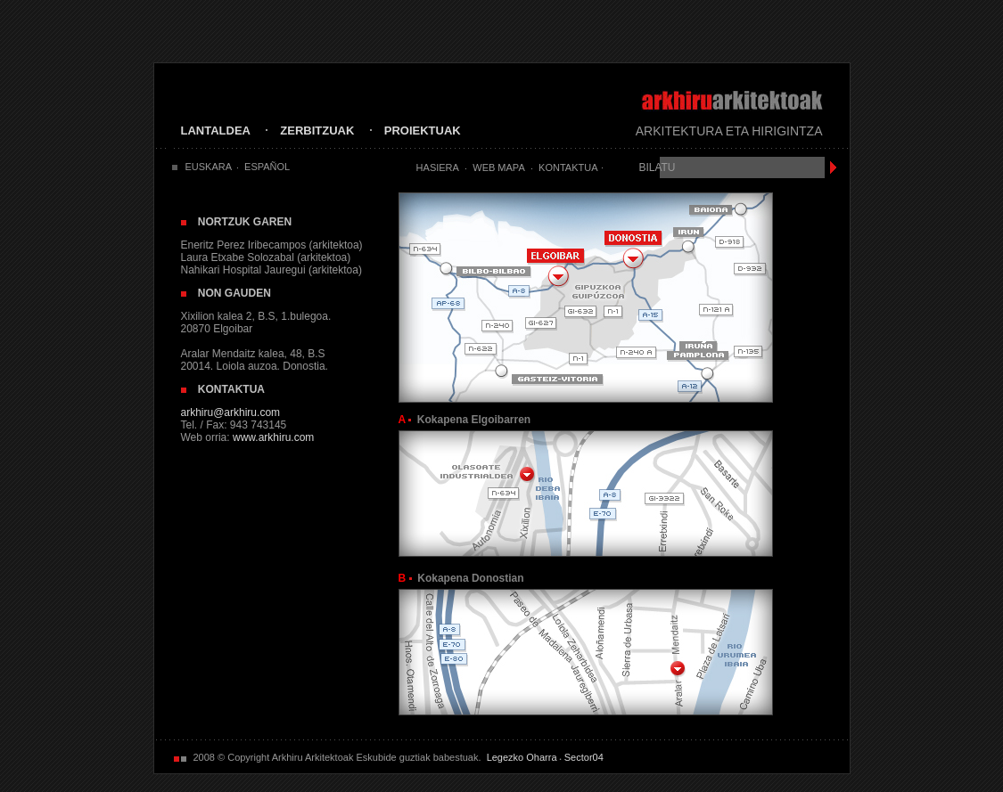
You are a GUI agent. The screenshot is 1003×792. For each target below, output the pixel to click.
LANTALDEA (216, 130)
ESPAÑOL (267, 166)
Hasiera (437, 167)
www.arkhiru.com (273, 437)
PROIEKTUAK (422, 130)
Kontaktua (567, 167)
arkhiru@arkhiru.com (231, 412)
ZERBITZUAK (317, 130)
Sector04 (584, 757)
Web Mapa (498, 167)
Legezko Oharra (522, 757)
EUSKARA (209, 166)
